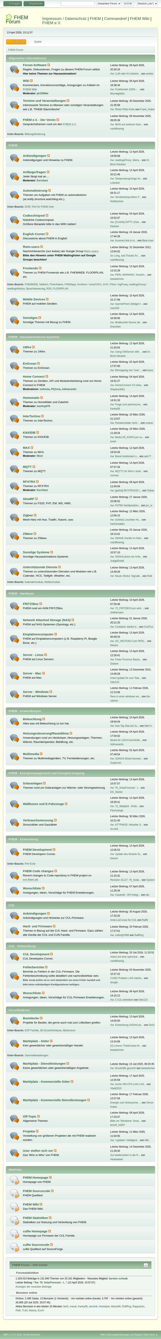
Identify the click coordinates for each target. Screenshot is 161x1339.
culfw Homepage (35, 1231)
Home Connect (34, 376)
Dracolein (115, 326)
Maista (32, 1310)
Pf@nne (56, 389)
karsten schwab (118, 1278)
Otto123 (114, 682)
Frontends (31, 268)
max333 (114, 308)
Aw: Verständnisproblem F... (125, 197)
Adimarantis (69, 389)
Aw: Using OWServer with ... (126, 351)
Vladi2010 (115, 1088)
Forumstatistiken (25, 1272)
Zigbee (28, 515)
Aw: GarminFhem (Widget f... (126, 303)
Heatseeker (116, 1159)
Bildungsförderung (35, 134)
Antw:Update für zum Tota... (125, 678)
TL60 (24, 1310)
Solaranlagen (33, 783)
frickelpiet (104, 1306)
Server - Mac (32, 673)
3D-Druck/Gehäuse (51, 1030)
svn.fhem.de (30, 879)
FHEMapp (70, 284)
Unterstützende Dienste (40, 567)
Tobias (150, 490)
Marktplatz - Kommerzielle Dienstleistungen (55, 1100)
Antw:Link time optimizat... (124, 956)
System (150, 879)
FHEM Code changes (38, 871)
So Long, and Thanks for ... (125, 255)
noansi (149, 422)
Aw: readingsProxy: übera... (125, 160)
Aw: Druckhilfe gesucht (123, 1068)
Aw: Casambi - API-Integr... (125, 894)
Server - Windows (36, 692)
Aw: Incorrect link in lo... (123, 240)
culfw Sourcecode (36, 1244)
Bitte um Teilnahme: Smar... (125, 1120)
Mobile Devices (34, 299)
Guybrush (115, 762)
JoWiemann (116, 612)
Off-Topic (30, 1116)
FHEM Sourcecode (37, 1191)
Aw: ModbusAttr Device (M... (126, 322)
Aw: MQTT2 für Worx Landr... (126, 471)
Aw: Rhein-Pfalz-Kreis (122, 109)
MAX (27, 447)
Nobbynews (116, 201)
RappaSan (138, 1306)
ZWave (28, 533)
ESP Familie (32, 1030)
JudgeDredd (117, 560)
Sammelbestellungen (36, 1055)
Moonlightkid (117, 93)
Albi (147, 1140)
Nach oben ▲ (151, 1334)
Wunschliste (32, 888)
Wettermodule (52, 582)
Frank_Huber (147, 109)
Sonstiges (30, 317)
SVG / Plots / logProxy (115, 284)
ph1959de (42, 93)
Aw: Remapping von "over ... (126, 370)
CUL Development (36, 954)
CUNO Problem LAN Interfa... (126, 978)
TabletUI (43, 284)
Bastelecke (31, 1018)
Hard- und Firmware (38, 926)
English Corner (34, 234)
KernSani (42, 180)
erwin (113, 441)
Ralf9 (145, 920)
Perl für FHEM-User (43, 206)
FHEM (95, 18)
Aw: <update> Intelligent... (124, 1140)
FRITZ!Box (31, 604)
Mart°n (148, 725)
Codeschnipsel (34, 215)
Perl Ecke (30, 863)
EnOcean (30, 363)
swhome (45, 389)
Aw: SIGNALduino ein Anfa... (126, 556)
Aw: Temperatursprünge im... (126, 178)
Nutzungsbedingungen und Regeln (124, 1334)
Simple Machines (31, 1334)
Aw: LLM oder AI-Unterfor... (125, 73)
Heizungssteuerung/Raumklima (46, 733)
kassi (150, 370)
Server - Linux (33, 655)
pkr (147, 894)
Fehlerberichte (34, 967)
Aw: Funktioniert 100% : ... (125, 89)
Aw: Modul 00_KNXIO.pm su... (127, 437)
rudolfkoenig (117, 128)
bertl (65, 1306)
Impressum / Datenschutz (64, 18)
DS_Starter (116, 792)
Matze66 (116, 1306)
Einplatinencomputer (38, 634)
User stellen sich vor (38, 1150)
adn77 (147, 456)
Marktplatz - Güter (36, 1041)
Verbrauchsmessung (38, 820)
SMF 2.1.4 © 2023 (12, 1334)
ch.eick (114, 828)
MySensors (69, 1030)
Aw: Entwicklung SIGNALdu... (126, 1025)
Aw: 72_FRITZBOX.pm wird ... (127, 608)
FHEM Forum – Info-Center (30, 1265)
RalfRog (138, 935)
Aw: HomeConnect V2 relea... (126, 385)
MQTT (27, 467)
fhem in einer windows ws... (125, 696)
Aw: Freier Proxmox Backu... (126, 659)
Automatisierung (35, 190)
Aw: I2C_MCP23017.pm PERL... (128, 641)
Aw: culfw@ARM (119, 935)
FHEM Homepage (36, 1177)
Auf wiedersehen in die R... (125, 1155)
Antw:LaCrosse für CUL (123, 920)
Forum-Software (35, 65)
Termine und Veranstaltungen (45, 100)
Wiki (26, 80)
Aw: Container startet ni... (124, 626)
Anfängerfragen (35, 172)
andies (149, 73)
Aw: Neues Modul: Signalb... (126, 576)
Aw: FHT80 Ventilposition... (125, 505)
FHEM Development (38, 849)
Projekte (29, 1131)
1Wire (27, 347)
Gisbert (114, 663)
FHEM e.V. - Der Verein (39, 120)
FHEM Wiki (139, 18)
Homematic (31, 397)
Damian (114, 226)
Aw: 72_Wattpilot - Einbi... (124, 806)
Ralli (149, 576)
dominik (93, 1306)
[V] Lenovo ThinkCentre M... (126, 1045)
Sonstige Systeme (36, 552)
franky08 (115, 408)
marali (73, 1306)
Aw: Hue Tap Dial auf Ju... (124, 725)
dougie (114, 982)
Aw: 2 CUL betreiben (121, 999)
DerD (152, 1025)
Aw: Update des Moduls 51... (126, 854)
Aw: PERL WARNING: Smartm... (128, 274)
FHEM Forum (17, 19)
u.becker (115, 182)
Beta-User (147, 240)
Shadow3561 (117, 389)
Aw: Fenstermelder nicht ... (125, 422)
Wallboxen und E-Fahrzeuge (44, 804)
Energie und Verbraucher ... (125, 1102)
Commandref (115, 18)
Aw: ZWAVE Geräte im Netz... (126, 538)
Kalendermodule (34, 582)
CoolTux (148, 626)
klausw (114, 645)
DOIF (27, 206)
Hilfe (103, 1334)
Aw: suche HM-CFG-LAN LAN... (128, 1084)
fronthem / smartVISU (89, 284)
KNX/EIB (29, 432)
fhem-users (31, 247)
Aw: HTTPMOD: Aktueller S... (126, 824)
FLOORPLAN (60, 288)
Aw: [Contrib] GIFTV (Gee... (125, 222)
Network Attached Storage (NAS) (47, 620)
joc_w (149, 505)
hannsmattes (117, 523)
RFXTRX (29, 481)
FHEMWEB (31, 284)
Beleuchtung (32, 719)
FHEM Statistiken (36, 1218)
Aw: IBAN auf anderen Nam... (126, 124)
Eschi (41, 1310)
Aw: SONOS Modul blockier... (126, 758)
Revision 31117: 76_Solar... (125, 879)
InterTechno (32, 416)
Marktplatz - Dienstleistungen (44, 1063)
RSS (49, 288)
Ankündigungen (35, 155)
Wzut (40, 455)
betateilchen (117, 278)
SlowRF (29, 499)
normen (114, 475)
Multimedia (31, 754)
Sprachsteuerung (35, 288)
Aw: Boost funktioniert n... (124, 456)
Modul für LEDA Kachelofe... (126, 740)
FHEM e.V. (51, 23)
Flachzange (116, 810)
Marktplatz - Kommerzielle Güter (47, 1081)
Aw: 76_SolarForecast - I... (125, 787)
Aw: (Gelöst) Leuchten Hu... (125, 519)
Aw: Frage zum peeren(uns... (126, 404)
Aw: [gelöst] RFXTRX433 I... (126, 490)
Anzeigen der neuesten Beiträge (33, 1286)
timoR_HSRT (117, 1125)
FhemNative (56, 284)
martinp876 (43, 406)
